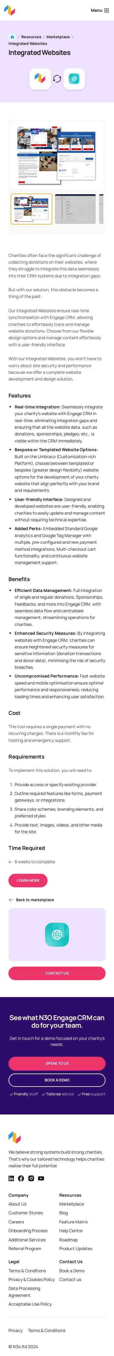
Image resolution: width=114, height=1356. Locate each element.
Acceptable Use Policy (30, 1304)
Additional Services (27, 1240)
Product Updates (75, 1248)
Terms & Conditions (27, 1270)
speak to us (57, 1063)
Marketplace (58, 36)
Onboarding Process (28, 1230)
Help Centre (71, 1230)
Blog (63, 1213)
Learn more (28, 880)
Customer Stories (26, 1213)
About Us (17, 1204)
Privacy (15, 1330)
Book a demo (57, 1080)
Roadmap (68, 1240)
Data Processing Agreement (24, 1291)
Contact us (57, 973)
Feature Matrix (73, 1222)
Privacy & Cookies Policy (32, 1279)
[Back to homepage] (9, 10)
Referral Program (25, 1248)
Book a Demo (72, 1270)
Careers (16, 1222)
